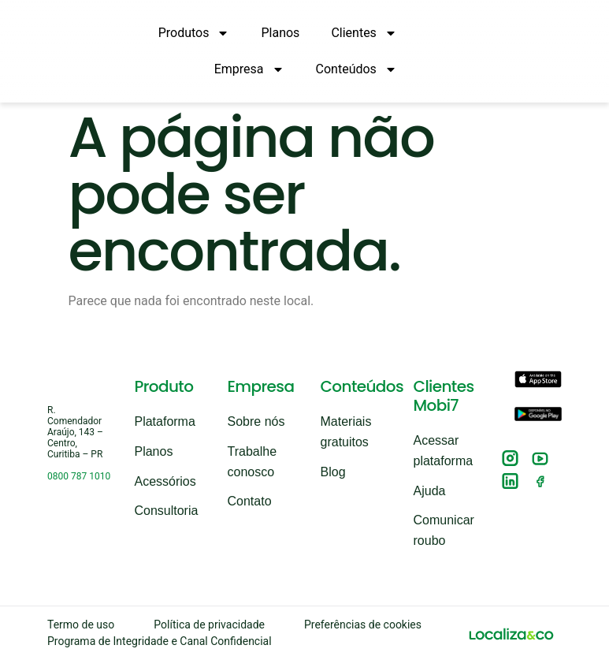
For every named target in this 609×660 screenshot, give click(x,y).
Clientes (364, 33)
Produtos (194, 33)
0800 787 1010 (78, 476)
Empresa (249, 69)
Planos (280, 32)
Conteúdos (356, 69)
